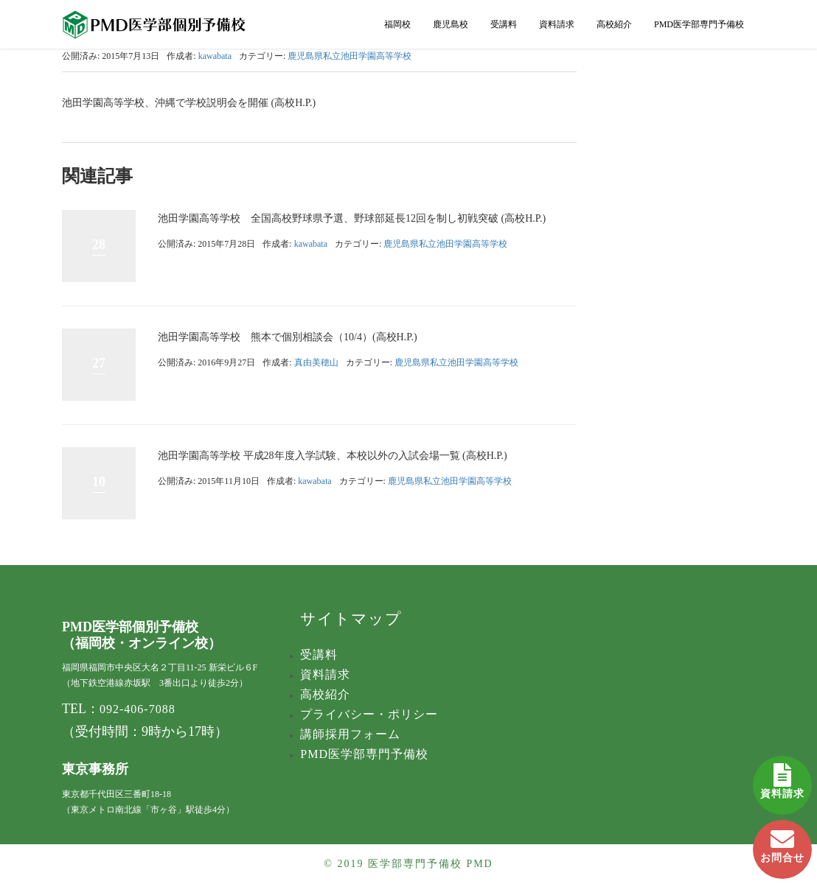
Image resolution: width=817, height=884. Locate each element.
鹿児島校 (450, 24)
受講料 (503, 24)
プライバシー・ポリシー (369, 714)
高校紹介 (614, 24)
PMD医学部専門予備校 (699, 24)
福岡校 (397, 24)
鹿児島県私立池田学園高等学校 (349, 56)
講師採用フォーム (350, 734)
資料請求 (782, 777)
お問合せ (782, 841)
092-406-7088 (137, 709)
